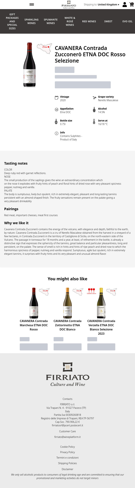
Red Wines (89, 21)
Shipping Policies (67, 463)
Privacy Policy (67, 452)
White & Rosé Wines (70, 21)
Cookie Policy (67, 446)
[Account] (124, 4)
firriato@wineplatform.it (67, 437)
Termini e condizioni (67, 457)
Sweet (108, 21)
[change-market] (102, 4)
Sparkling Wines (31, 21)
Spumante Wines (51, 21)
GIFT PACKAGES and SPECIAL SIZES (12, 21)
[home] (68, 4)
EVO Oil (128, 21)
